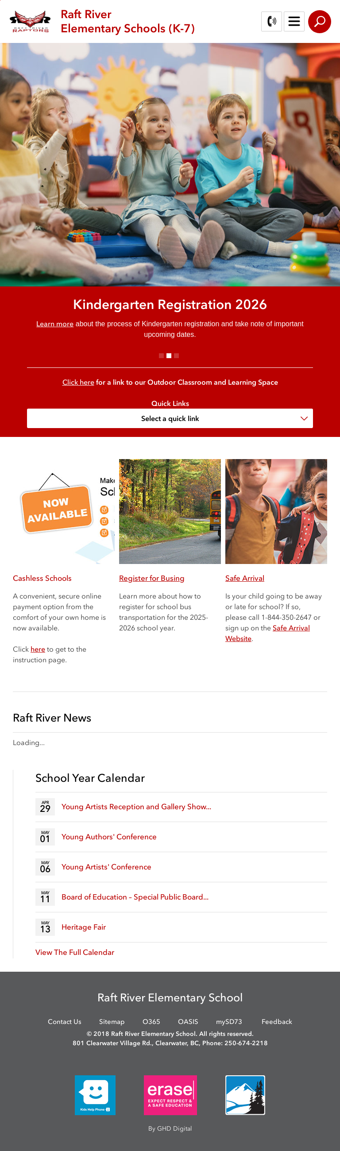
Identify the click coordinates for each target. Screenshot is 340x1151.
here (38, 649)
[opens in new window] (95, 1094)
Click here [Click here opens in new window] (78, 382)
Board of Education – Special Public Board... (135, 896)
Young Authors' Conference (109, 836)
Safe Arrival (244, 578)
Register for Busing (152, 578)
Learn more (54, 323)
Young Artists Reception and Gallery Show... (136, 806)
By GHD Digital (170, 1128)
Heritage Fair (84, 927)
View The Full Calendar (74, 952)
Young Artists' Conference (106, 866)
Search (319, 21)
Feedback (277, 1022)
